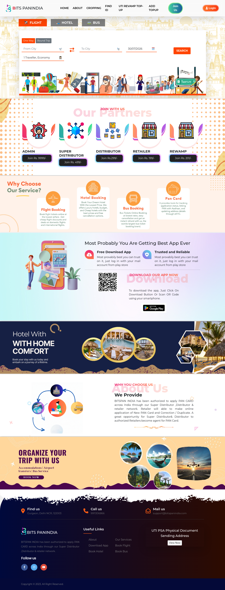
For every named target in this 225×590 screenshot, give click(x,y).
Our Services (123, 539)
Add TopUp (153, 8)
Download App (98, 545)
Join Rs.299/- (109, 158)
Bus (93, 23)
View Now (175, 542)
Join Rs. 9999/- (37, 158)
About (78, 8)
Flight (32, 23)
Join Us (175, 8)
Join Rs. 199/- (146, 158)
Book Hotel (96, 551)
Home (64, 8)
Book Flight (122, 545)
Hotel (64, 23)
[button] (203, 8)
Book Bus (121, 551)
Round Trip (43, 40)
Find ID (108, 8)
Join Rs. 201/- (183, 158)
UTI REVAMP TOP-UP (131, 8)
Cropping (93, 8)
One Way (28, 40)
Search (182, 50)
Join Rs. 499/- (72, 162)
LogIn (211, 8)
